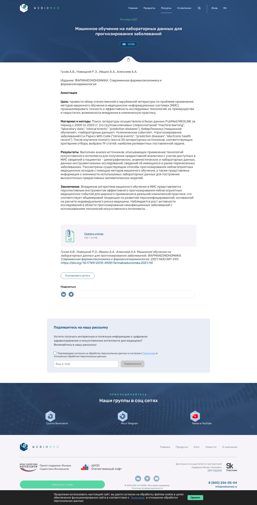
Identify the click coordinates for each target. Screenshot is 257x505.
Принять (195, 497)
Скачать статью (93, 234)
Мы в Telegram (128, 427)
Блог (196, 454)
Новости (210, 454)
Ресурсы (166, 8)
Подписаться (132, 364)
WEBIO (49, 8)
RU (225, 8)
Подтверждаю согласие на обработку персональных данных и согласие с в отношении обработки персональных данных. (106, 356)
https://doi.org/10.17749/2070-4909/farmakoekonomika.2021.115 (107, 263)
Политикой (149, 354)
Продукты (149, 8)
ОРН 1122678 (214, 478)
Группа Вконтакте (56, 429)
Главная (133, 8)
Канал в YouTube (201, 429)
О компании (184, 8)
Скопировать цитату (77, 276)
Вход (215, 8)
